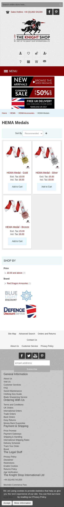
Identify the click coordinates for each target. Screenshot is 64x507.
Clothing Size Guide (13, 394)
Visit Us (7, 382)
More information (22, 503)
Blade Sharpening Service (15, 397)
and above (14, 273)
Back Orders (9, 417)
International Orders (13, 411)
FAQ (6, 388)
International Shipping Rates (16, 440)
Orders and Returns (47, 334)
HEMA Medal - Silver (47, 172)
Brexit (6, 449)
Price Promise (10, 431)
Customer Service (30, 346)
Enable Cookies (11, 466)
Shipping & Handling (13, 437)
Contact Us (32, 340)
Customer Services (12, 385)
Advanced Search (27, 334)
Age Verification (11, 472)
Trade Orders (10, 414)
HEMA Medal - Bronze (17, 227)
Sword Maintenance (13, 391)
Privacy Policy (47, 346)
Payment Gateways (12, 434)
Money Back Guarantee (14, 423)
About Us (14, 346)
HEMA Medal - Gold (17, 172)
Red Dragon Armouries (17, 283)
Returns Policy (10, 469)
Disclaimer (8, 460)
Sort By (18, 133)
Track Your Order (11, 446)
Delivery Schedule (12, 443)
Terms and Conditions (13, 405)
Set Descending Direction (46, 133)
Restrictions (9, 463)
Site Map (12, 334)
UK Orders (8, 408)
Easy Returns (10, 420)
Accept (6, 503)
